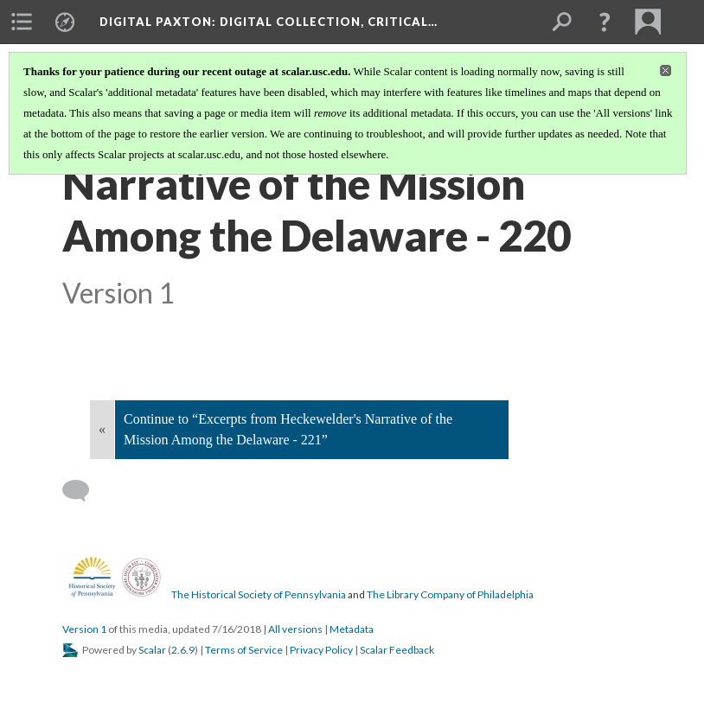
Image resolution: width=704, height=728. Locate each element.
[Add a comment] (83, 491)
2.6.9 (183, 649)
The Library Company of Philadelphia (450, 594)
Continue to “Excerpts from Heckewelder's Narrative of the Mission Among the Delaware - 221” (288, 429)
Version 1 (84, 629)
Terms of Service (244, 649)
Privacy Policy (321, 649)
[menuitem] (21, 21)
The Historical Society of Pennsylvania (258, 594)
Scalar (152, 649)
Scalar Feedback (397, 649)
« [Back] (102, 429)
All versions (295, 629)
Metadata (352, 629)
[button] (604, 21)
